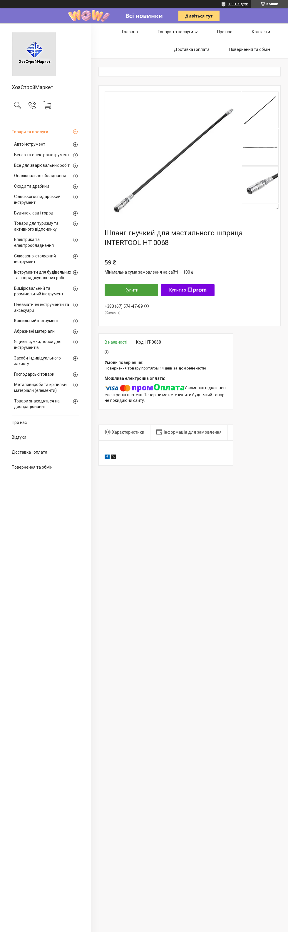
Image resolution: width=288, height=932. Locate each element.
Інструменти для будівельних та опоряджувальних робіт (42, 275)
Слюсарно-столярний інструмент (35, 259)
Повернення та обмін (32, 467)
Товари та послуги (30, 131)
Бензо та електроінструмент (41, 154)
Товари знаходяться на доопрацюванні (37, 404)
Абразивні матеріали (34, 331)
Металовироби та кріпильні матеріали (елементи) (40, 387)
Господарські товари (34, 374)
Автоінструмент (29, 144)
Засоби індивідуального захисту (37, 361)
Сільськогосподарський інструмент (37, 199)
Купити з (188, 290)
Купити (131, 290)
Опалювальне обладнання (40, 175)
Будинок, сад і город (33, 213)
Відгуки (19, 437)
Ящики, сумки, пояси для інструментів (37, 344)
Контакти (261, 31)
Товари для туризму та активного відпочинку (36, 226)
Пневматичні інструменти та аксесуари (41, 307)
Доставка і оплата (29, 452)
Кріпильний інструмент (36, 320)
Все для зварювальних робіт (42, 165)
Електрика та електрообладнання (34, 242)
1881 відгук (238, 4)
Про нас (19, 422)
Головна (130, 31)
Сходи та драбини (31, 186)
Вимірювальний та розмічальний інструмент (38, 291)
